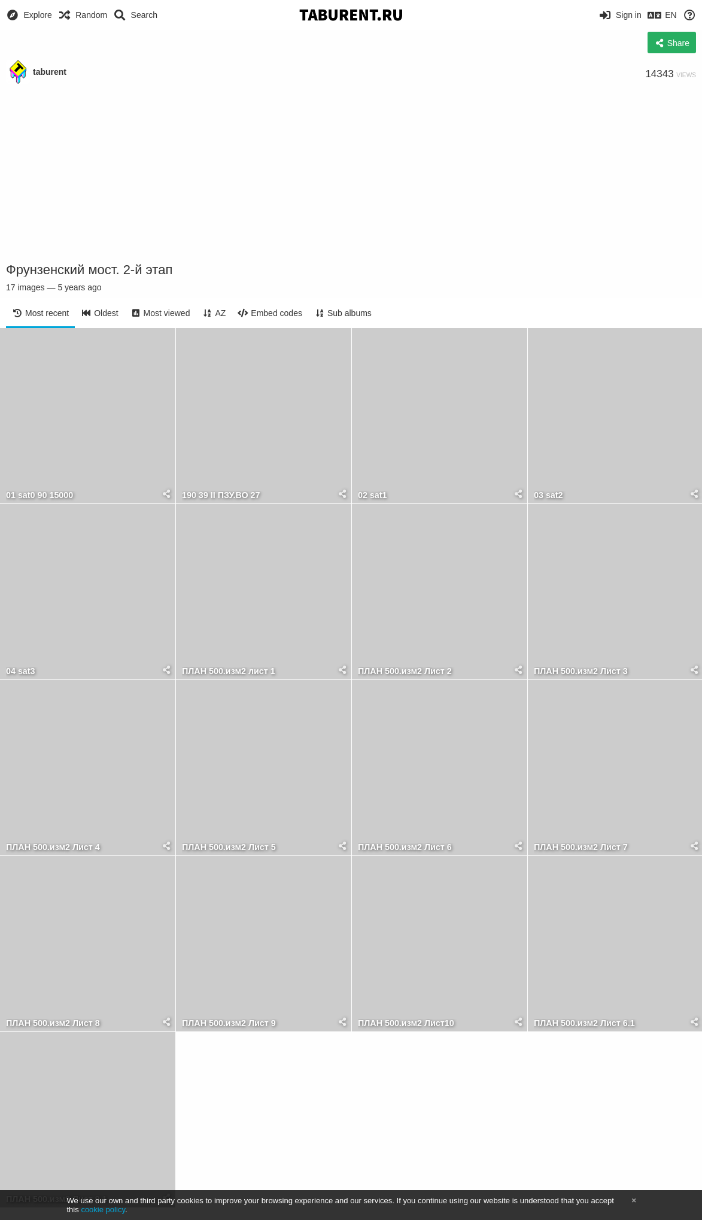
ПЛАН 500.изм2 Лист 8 (53, 1023)
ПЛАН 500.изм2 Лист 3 (581, 671)
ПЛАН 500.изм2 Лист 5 (229, 847)
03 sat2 (548, 495)
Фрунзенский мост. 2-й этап (89, 269)
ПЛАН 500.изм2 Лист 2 (405, 671)
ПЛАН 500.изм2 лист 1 (228, 671)
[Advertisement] (351, 173)
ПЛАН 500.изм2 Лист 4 (53, 847)
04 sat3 (20, 671)
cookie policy (103, 1209)
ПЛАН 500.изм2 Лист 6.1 (584, 1023)
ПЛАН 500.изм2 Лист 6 (405, 847)
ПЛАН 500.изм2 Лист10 (406, 1023)
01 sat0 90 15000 (39, 495)
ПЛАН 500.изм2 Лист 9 (229, 1023)
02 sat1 (372, 495)
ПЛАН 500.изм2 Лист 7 (581, 847)
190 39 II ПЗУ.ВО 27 (221, 495)
